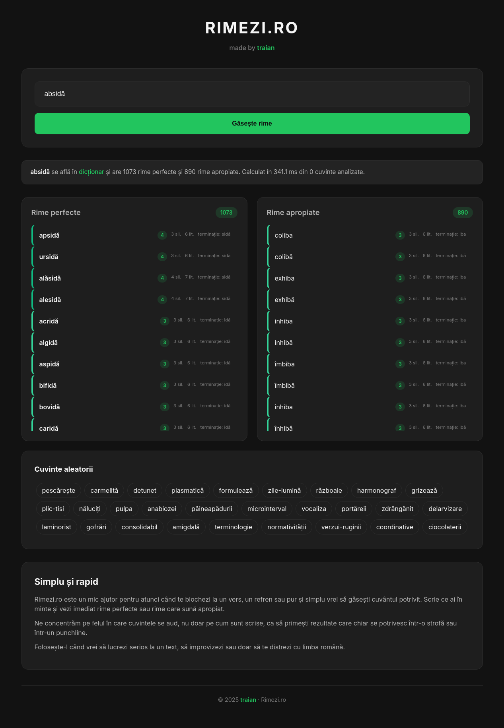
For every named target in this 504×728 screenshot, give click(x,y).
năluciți (90, 509)
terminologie (233, 527)
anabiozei (162, 509)
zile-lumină (284, 490)
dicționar (91, 172)
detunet (144, 490)
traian (265, 48)
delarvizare (445, 509)
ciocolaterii (444, 527)
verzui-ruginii (341, 527)
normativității (286, 527)
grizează (424, 490)
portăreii (353, 509)
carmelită (104, 490)
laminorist (57, 527)
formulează (236, 490)
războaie (329, 490)
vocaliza (314, 509)
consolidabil (139, 527)
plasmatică (187, 490)
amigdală (186, 527)
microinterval (266, 509)
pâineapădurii (211, 509)
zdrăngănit (397, 509)
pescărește (59, 490)
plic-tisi (53, 509)
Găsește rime (252, 123)
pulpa (124, 509)
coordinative (394, 527)
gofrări (96, 527)
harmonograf (376, 490)
